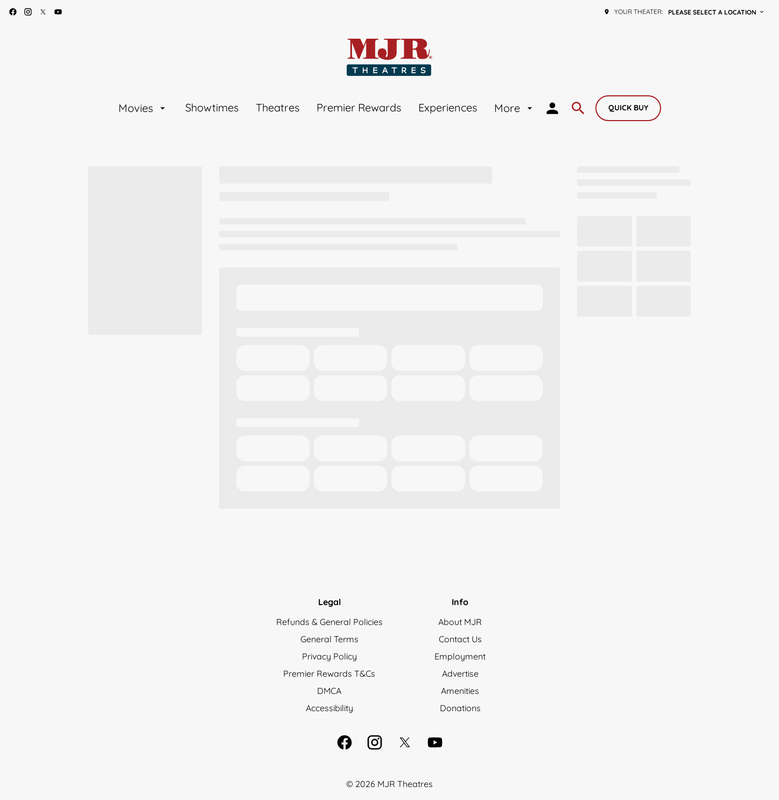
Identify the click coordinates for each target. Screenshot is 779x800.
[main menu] (326, 108)
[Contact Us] (460, 639)
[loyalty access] (552, 108)
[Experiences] (447, 108)
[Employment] (460, 656)
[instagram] (28, 12)
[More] (514, 108)
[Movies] (143, 108)
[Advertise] (460, 673)
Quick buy (628, 108)
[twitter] (43, 12)
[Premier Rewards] (359, 108)
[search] (578, 108)
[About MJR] (460, 621)
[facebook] (13, 12)
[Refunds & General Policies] (329, 621)
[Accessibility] (329, 708)
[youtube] (58, 12)
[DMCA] (329, 690)
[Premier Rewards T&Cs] (329, 673)
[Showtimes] (211, 108)
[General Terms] (329, 639)
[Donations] (460, 708)
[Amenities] (460, 690)
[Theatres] (277, 108)
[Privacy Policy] (329, 656)
